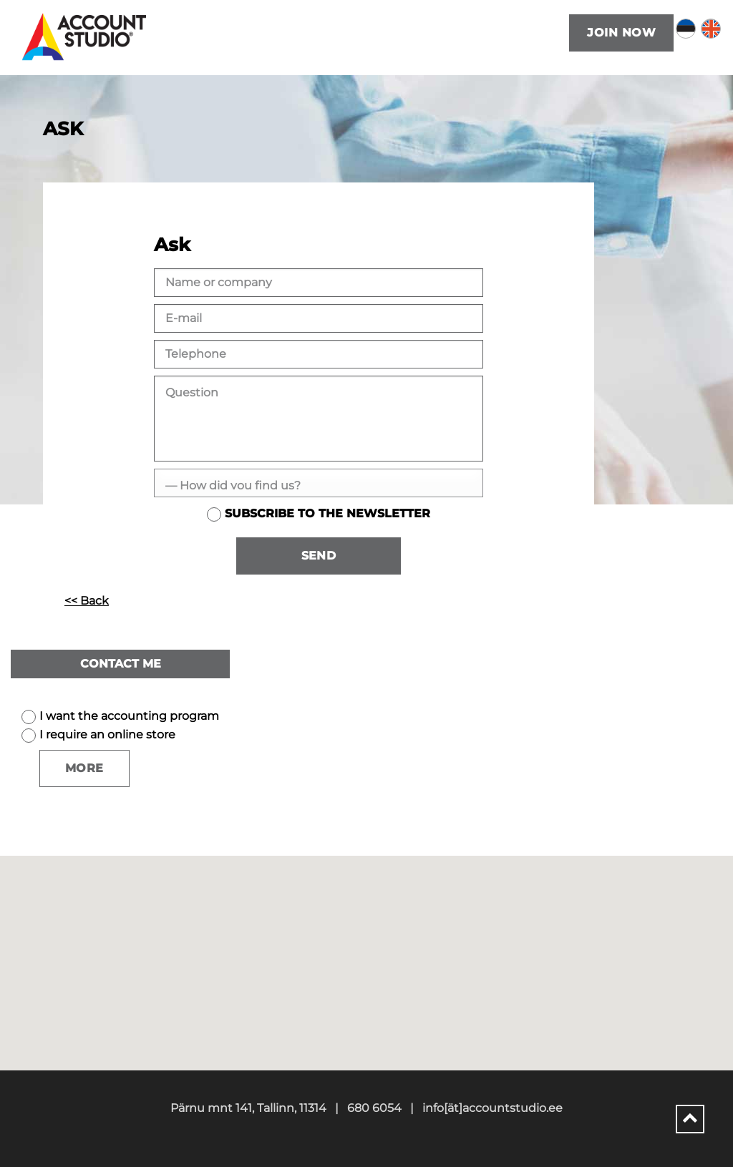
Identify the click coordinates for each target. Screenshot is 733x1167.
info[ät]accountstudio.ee (492, 1108)
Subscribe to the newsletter (327, 513)
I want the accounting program (129, 716)
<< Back (86, 600)
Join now (621, 32)
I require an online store (107, 734)
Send (318, 555)
